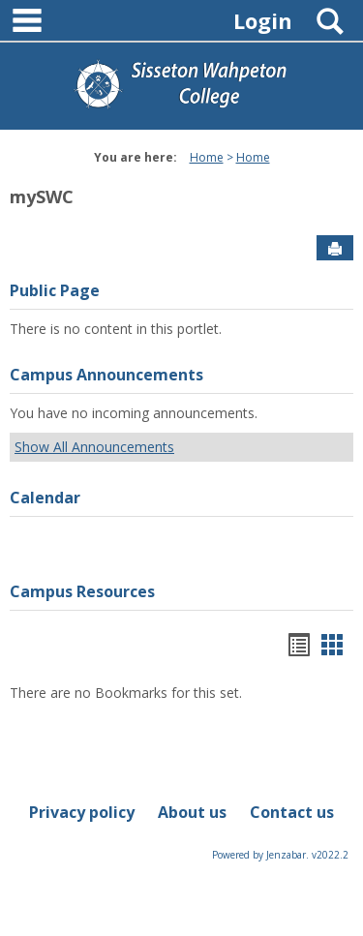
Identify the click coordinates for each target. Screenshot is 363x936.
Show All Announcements (94, 447)
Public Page (55, 290)
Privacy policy (82, 812)
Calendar (45, 497)
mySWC (42, 196)
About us (192, 812)
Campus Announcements (106, 374)
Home (207, 157)
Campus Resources (82, 591)
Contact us (292, 812)
